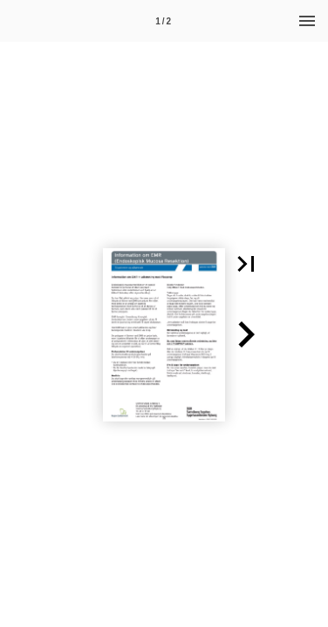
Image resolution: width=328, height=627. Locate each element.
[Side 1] (163, 21)
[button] (246, 264)
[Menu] (307, 21)
